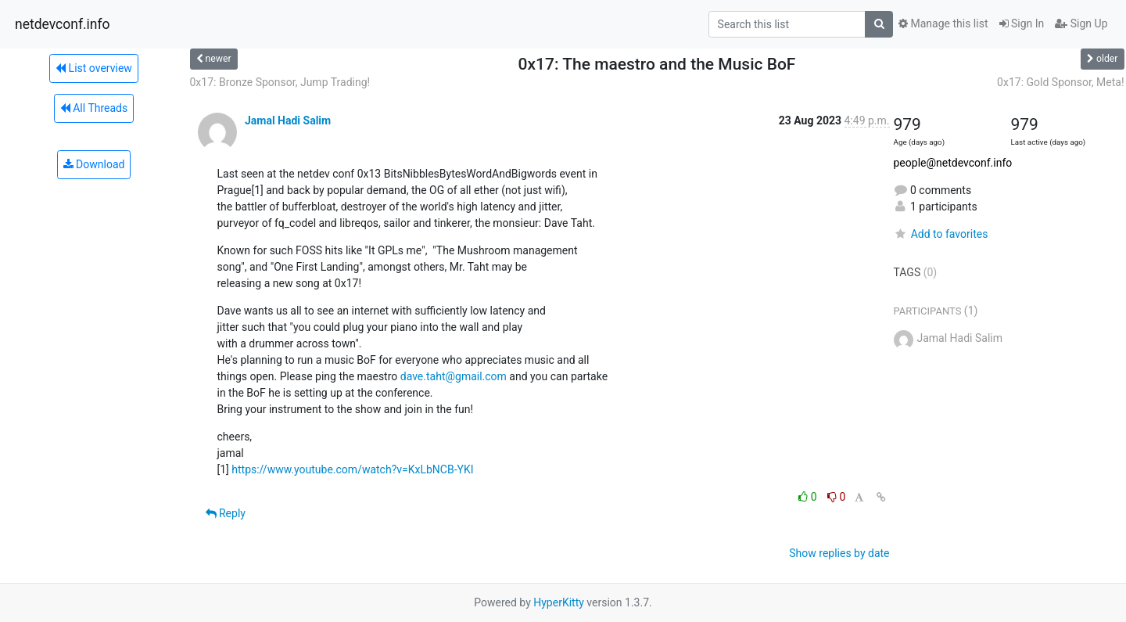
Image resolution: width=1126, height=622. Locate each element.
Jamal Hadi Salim (288, 120)
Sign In (1022, 23)
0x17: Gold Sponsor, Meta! (1060, 82)
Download (94, 164)
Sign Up (1081, 23)
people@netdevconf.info (953, 162)
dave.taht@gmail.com (453, 376)
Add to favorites (941, 234)
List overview (94, 68)
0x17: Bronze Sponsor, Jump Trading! (280, 82)
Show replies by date (839, 553)
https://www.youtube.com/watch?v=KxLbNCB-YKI (352, 469)
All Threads (93, 108)
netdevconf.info (62, 24)
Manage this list (943, 23)
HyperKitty (558, 602)
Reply (226, 513)
